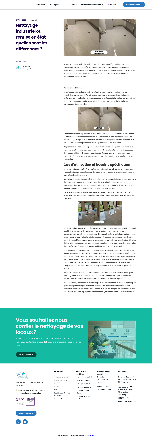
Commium (90, 435)
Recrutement (40, 5)
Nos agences (55, 5)
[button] (70, 4)
